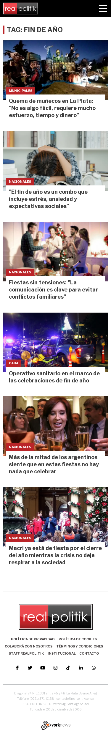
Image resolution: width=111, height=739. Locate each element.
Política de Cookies (78, 639)
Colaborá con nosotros (28, 646)
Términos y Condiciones (79, 646)
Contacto (89, 653)
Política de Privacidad (33, 639)
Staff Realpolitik (26, 653)
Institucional (62, 653)
